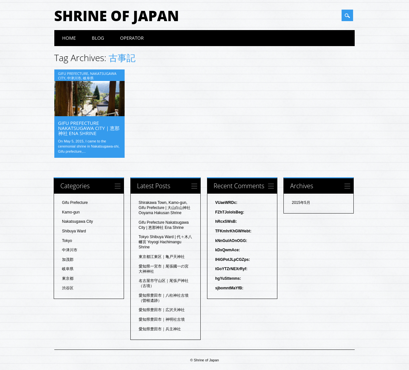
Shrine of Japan (116, 15)
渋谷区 (67, 288)
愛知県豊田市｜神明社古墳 (162, 319)
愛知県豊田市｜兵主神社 (160, 329)
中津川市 (74, 78)
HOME (69, 38)
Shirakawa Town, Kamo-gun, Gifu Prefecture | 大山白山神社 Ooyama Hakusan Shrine (165, 207)
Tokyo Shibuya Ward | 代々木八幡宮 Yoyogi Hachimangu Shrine (165, 242)
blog (98, 38)
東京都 (67, 278)
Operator (132, 38)
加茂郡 (67, 259)
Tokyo (67, 240)
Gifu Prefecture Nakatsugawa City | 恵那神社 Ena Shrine (89, 128)
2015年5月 (301, 202)
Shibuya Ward (74, 231)
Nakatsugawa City (77, 221)
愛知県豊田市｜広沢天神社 (162, 310)
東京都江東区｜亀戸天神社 (162, 256)
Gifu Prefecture (73, 73)
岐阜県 (88, 78)
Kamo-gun (71, 212)
